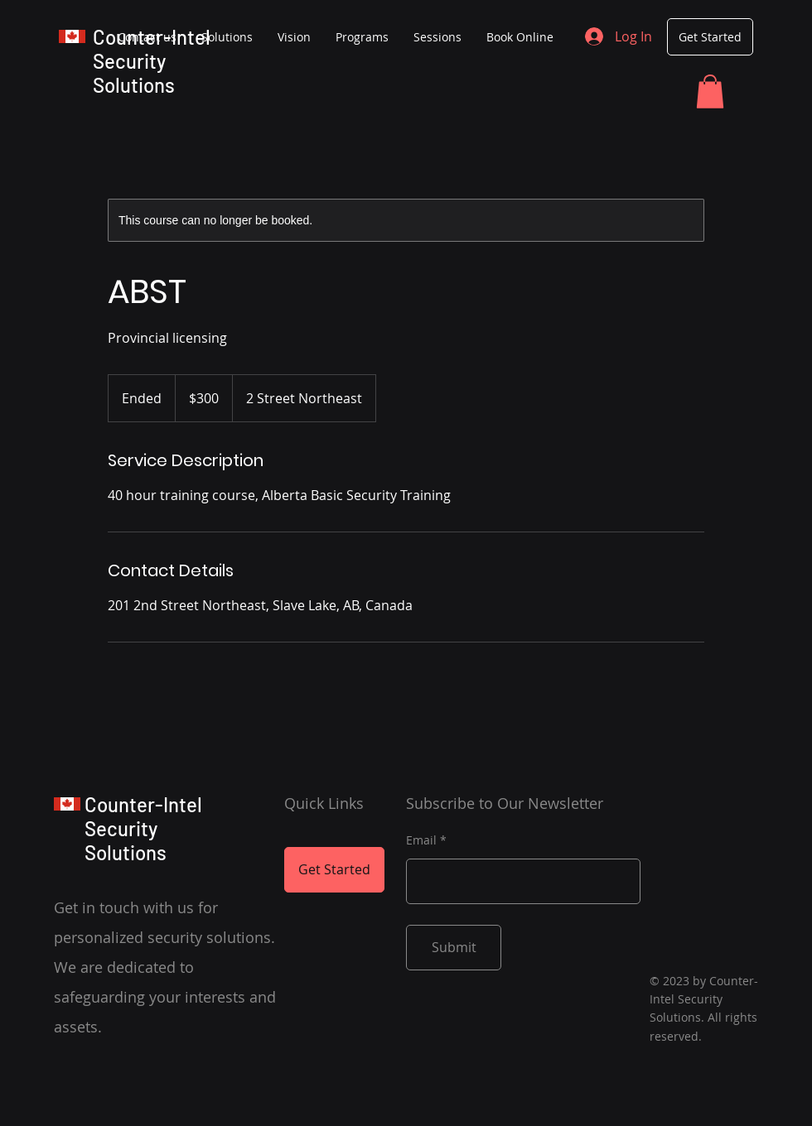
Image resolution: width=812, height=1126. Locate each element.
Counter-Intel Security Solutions (151, 61)
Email (421, 840)
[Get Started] (710, 36)
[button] (710, 91)
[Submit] (453, 947)
